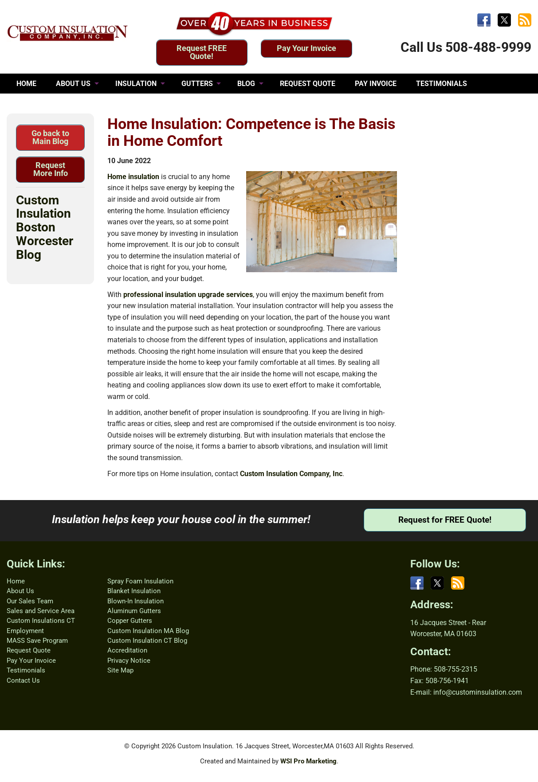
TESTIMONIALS (441, 83)
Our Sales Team (30, 601)
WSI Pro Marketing (308, 761)
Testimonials (26, 670)
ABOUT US (73, 83)
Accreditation (127, 650)
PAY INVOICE (376, 83)
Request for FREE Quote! (444, 520)
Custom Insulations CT (41, 621)
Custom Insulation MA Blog (148, 631)
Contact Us (23, 680)
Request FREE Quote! (202, 52)
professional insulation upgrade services (188, 294)
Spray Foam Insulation (140, 581)
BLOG (246, 83)
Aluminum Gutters (134, 611)
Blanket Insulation (134, 591)
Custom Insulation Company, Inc (291, 473)
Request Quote (29, 650)
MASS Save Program (37, 641)
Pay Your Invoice (306, 48)
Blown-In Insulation (135, 601)
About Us (20, 591)
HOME (26, 83)
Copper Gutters (129, 621)
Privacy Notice (128, 661)
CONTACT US (37, 103)
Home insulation (133, 176)
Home (16, 581)
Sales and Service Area (41, 611)
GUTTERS (197, 83)
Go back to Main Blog (50, 137)
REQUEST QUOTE (307, 83)
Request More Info (50, 169)
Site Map (120, 670)
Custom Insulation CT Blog (147, 641)
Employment (25, 631)
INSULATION (136, 83)
